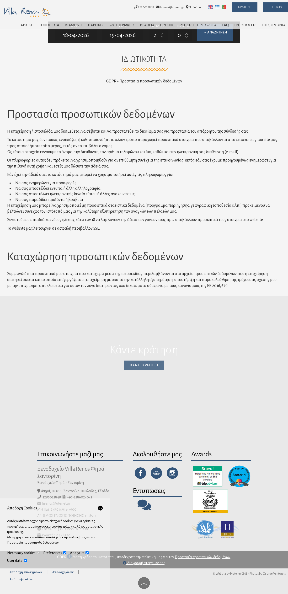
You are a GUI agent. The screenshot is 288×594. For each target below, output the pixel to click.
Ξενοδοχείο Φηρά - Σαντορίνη (60, 483)
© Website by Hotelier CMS (230, 573)
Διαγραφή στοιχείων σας (144, 563)
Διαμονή (73, 25)
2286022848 (146, 7)
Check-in (275, 7)
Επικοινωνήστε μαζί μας (70, 454)
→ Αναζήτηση (215, 32)
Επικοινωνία (274, 25)
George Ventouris (274, 573)
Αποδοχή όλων (63, 572)
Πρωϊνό (167, 25)
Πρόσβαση (196, 7)
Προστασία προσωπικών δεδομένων (202, 557)
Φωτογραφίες (122, 25)
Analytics (79, 553)
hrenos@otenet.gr (170, 7)
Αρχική (27, 25)
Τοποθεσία (49, 25)
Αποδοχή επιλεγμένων (26, 572)
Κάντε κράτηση (144, 365)
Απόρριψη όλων (21, 579)
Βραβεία (147, 25)
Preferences (54, 553)
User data (17, 560)
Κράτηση (244, 7)
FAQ (225, 25)
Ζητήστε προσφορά (198, 25)
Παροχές (96, 25)
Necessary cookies (23, 553)
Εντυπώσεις (245, 25)
